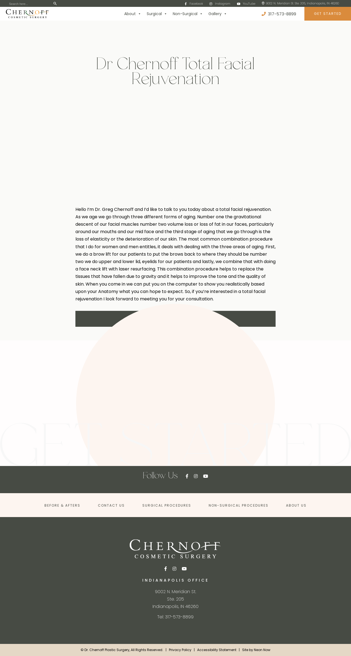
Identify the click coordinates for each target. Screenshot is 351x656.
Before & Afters (62, 505)
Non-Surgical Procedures (238, 505)
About (132, 14)
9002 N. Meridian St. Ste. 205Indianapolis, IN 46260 (175, 599)
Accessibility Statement (216, 649)
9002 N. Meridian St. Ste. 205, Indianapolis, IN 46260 (300, 3)
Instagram (220, 3)
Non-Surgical (188, 14)
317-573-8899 (279, 14)
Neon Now (262, 649)
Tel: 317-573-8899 (175, 617)
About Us (296, 505)
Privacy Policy (180, 649)
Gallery (217, 14)
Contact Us (111, 505)
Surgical (157, 14)
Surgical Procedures (166, 505)
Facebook (194, 3)
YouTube (246, 3)
